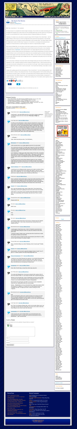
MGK (15, 22)
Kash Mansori (58, 165)
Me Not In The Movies (18, 21)
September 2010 (59, 328)
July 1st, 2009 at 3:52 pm (25, 241)
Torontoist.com (58, 208)
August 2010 (58, 329)
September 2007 (59, 366)
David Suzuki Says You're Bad (62, 85)
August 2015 (58, 266)
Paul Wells (58, 186)
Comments (59, 378)
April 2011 (58, 321)
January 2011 (58, 324)
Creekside (58, 150)
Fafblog (57, 157)
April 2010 (58, 334)
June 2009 (58, 344)
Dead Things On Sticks (60, 153)
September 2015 (59, 265)
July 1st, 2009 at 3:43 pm (25, 226)
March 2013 (58, 297)
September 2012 (59, 303)
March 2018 (58, 241)
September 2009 (59, 341)
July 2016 (57, 255)
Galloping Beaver (59, 158)
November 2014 (59, 276)
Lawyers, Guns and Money (61, 170)
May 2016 (58, 257)
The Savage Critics (59, 205)
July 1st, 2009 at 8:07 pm (23, 271)
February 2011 (58, 323)
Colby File (58, 148)
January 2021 (58, 228)
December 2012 (59, 300)
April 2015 (58, 270)
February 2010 (58, 336)
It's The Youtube (59, 91)
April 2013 (58, 296)
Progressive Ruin (59, 192)
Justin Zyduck (58, 72)
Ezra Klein (58, 156)
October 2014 (58, 277)
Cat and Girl (58, 146)
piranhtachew (13, 265)
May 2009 (58, 345)
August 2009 (58, 342)
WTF (57, 103)
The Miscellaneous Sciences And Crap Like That (61, 100)
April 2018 (58, 240)
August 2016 (58, 254)
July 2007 (57, 368)
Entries (58, 377)
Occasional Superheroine (61, 184)
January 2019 (58, 238)
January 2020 (58, 234)
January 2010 (58, 337)
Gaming (57, 87)
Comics (57, 84)
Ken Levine (58, 166)
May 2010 (58, 333)
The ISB (57, 202)
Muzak (57, 94)
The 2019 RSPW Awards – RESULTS (14, 412)
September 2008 (59, 354)
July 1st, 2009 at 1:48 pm (25, 134)
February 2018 (58, 242)
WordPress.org (59, 379)
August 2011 (58, 317)
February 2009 (58, 348)
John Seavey (58, 163)
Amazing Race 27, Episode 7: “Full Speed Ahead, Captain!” (21, 102)
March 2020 (58, 233)
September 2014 (59, 278)
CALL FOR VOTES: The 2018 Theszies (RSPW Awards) (20, 98)
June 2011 (58, 319)
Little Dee (57, 176)
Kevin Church (58, 167)
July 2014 (57, 280)
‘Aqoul (57, 140)
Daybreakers (17, 49)
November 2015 (59, 263)
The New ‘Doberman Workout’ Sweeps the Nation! (19, 101)
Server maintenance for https (13, 395)
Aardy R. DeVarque (14, 166)
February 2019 (58, 237)
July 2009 (57, 343)
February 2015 (58, 273)
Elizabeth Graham (59, 70)
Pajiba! (57, 185)
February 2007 (58, 369)
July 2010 (57, 330)
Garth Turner (58, 159)
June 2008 (58, 357)
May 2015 (58, 269)
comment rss (17, 108)
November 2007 (59, 364)
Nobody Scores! (59, 180)
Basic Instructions (59, 144)
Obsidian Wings (59, 183)
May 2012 (58, 307)
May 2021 (58, 227)
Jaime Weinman (59, 71)
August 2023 (58, 224)
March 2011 (58, 322)
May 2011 (58, 320)
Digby (57, 154)
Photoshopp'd (58, 96)
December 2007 (59, 363)
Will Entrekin (13, 142)
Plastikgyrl (58, 189)
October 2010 (58, 327)
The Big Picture (59, 198)
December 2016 (59, 249)
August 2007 (58, 367)
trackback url (24, 108)
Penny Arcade (58, 187)
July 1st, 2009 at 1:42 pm (23, 120)
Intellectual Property (60, 90)
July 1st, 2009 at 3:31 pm (21, 218)
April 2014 (58, 283)
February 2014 (58, 285)
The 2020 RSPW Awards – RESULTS (14, 401)
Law (56, 92)
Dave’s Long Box (59, 152)
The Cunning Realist (60, 201)
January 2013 (58, 299)
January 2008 (58, 362)
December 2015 (59, 262)
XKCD (57, 212)
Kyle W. (12, 248)
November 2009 (59, 339)
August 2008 (58, 355)
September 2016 (59, 253)
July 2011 (57, 318)
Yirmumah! (58, 213)
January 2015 (58, 274)
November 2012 (59, 301)
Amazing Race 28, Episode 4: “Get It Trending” (18, 100)
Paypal (62, 219)
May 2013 (58, 295)
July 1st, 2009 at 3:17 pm (20, 210)
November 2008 (59, 352)
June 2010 (58, 332)
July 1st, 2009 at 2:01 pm (22, 176)
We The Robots (59, 211)
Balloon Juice (58, 143)
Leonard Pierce (59, 172)
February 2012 (58, 310)
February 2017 (58, 247)
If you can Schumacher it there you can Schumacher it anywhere (15, 410)
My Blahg (57, 179)
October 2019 (58, 236)
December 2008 (59, 350)
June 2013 (58, 294)
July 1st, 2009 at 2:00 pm (27, 166)
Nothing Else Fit (18, 23)
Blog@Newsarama (59, 145)
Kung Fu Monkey (59, 169)
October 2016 (58, 251)
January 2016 (58, 261)
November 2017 (59, 245)
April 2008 (58, 359)
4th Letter (57, 141)
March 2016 (58, 259)
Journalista (58, 164)
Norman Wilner (59, 181)
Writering (57, 102)
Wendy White (58, 76)
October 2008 (58, 353)
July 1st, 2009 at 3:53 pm (22, 248)
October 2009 (58, 340)
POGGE (57, 191)
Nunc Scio (58, 182)
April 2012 (58, 308)
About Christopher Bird (60, 111)
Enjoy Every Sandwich (60, 155)
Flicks (57, 86)
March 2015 (58, 271)
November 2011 (59, 314)
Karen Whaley (58, 73)
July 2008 (57, 356)
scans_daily (58, 194)
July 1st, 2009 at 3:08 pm (20, 203)
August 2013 (58, 291)
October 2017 (58, 246)
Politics (57, 97)
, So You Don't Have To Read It (62, 119)
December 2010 (59, 325)
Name (7, 339)
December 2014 (59, 275)
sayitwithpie (58, 193)
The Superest (58, 206)
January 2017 (58, 248)
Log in (57, 376)
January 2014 (58, 286)
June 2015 (58, 268)
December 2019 (59, 235)
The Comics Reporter (60, 200)
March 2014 (58, 284)
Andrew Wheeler (59, 142)
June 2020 (58, 231)
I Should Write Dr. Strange (61, 88)
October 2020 (58, 230)
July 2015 (57, 267)
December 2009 (59, 338)
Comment (8, 323)
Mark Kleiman (58, 177)
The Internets (58, 98)
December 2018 (59, 239)
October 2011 (58, 315)
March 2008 (58, 360)
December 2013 (59, 287)
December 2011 (59, 313)
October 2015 (58, 264)
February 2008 (58, 361)
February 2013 (58, 298)
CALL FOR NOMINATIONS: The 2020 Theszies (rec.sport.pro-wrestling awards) (17, 406)
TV (56, 101)
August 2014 (58, 279)
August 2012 (58, 304)
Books (57, 83)
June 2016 (58, 256)
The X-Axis (58, 207)
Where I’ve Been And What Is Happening (17, 103)
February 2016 (58, 260)
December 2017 (59, 244)
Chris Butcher (58, 147)
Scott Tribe (58, 196)
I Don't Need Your (61, 112)
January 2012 (58, 312)
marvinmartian (14, 311)
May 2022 (58, 225)
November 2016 (59, 250)
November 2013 (59, 288)
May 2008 (58, 358)
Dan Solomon (58, 68)
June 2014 (58, 281)
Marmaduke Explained (60, 178)
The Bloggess (58, 199)
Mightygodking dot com (39, 420)
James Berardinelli (59, 162)
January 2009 (58, 349)
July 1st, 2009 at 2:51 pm (25, 197)
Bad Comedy (58, 82)
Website (8, 344)
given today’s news (11, 408)
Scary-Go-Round (59, 195)
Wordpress (40, 421)
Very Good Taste (59, 209)
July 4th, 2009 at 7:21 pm (25, 311)
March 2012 (58, 309)
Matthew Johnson (59, 74)
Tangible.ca (58, 197)
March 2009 (58, 347)
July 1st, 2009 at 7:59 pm (24, 265)
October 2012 (58, 302)
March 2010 (58, 335)
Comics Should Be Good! (61, 149)
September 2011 (59, 316)
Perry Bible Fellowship (60, 188)
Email (7, 342)
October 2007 (58, 365)
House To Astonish (59, 160)
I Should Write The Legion (61, 89)
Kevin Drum (58, 168)
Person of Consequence (16, 255)
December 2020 (59, 229)
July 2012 (57, 305)
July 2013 (57, 293)
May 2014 (58, 282)
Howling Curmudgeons (60, 161)
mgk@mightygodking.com (60, 37)
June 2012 (58, 306)
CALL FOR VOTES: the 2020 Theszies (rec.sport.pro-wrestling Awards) (15, 404)
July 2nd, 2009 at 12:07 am (25, 292)
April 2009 (58, 346)
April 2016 (58, 258)
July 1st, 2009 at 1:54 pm (24, 142)
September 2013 (59, 290)
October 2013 (58, 289)
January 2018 (58, 243)
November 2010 (59, 326)
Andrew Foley (58, 67)
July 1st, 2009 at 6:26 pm (29, 255)
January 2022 (58, 226)
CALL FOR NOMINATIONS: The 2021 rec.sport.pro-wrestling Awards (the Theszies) (16, 400)
